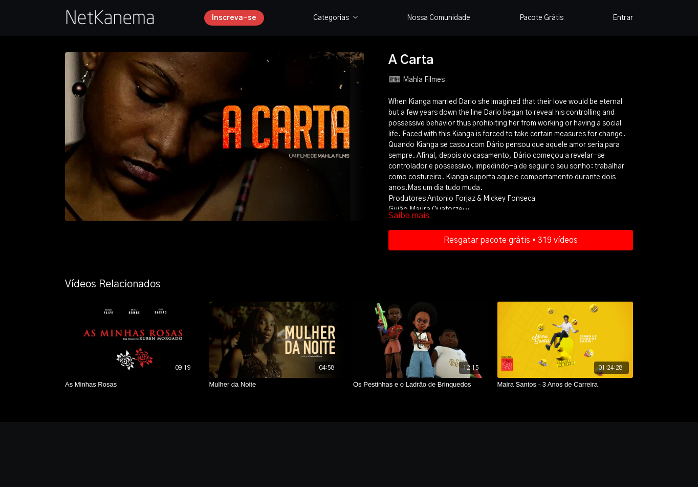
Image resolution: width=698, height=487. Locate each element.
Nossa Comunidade (438, 18)
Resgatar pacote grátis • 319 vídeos (511, 240)
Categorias (335, 18)
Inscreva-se (234, 18)
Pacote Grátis (541, 18)
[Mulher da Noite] (277, 384)
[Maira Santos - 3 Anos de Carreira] (565, 384)
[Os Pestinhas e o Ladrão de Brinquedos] (421, 384)
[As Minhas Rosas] (133, 384)
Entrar (623, 18)
